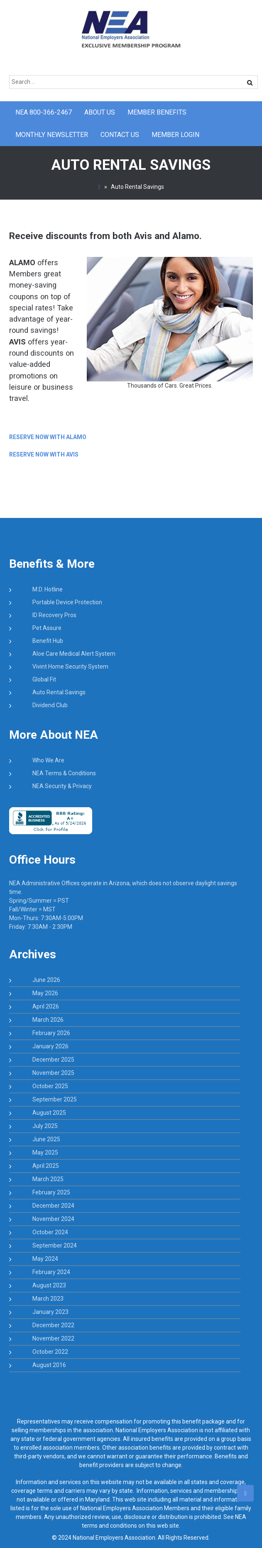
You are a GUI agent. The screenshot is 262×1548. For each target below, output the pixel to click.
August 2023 (49, 1285)
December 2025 (53, 1059)
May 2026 (45, 993)
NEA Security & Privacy (62, 786)
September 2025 (54, 1099)
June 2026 (46, 980)
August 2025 (49, 1112)
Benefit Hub (47, 640)
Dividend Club (50, 705)
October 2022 (50, 1351)
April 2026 (45, 1006)
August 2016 (49, 1365)
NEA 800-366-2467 (43, 112)
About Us (99, 112)
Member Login (175, 135)
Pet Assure (46, 628)
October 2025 (50, 1086)
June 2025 (46, 1139)
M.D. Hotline (47, 589)
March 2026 (48, 1019)
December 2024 (53, 1205)
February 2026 (51, 1033)
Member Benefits (156, 112)
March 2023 (48, 1298)
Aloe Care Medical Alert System (73, 653)
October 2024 (50, 1232)
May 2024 (45, 1258)
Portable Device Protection (67, 602)
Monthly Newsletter (51, 135)
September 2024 (54, 1245)
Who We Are (48, 760)
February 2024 (51, 1272)
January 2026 (50, 1046)
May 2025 (45, 1152)
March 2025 (48, 1179)
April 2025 (45, 1165)
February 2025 (51, 1192)
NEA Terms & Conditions (64, 773)
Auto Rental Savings (59, 692)
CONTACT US (119, 135)
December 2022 (53, 1325)
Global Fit (44, 679)
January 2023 (50, 1312)
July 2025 (45, 1126)
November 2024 (53, 1219)
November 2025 (53, 1072)
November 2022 (53, 1338)
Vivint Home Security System (70, 666)
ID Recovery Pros (54, 615)
